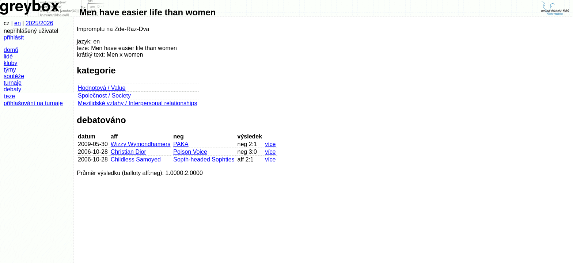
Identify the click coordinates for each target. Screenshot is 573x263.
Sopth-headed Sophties (203, 159)
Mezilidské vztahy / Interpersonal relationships (137, 103)
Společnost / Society (104, 95)
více (270, 144)
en (17, 23)
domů (11, 50)
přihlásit (14, 37)
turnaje (13, 83)
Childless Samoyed (136, 159)
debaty (12, 89)
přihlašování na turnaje (33, 103)
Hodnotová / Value (101, 88)
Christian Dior (128, 152)
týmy (10, 69)
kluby (10, 63)
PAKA (181, 144)
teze (9, 96)
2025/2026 (39, 23)
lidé (8, 56)
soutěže (14, 76)
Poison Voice (190, 152)
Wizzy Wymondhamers (140, 144)
